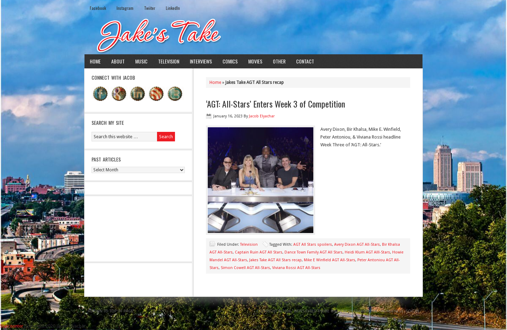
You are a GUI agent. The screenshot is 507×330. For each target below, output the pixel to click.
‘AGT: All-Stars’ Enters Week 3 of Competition (275, 103)
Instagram (125, 8)
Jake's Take (253, 35)
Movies (255, 61)
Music (141, 61)
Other (279, 61)
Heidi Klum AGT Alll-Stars (367, 252)
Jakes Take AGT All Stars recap (275, 260)
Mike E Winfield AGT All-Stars (329, 260)
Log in (412, 311)
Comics (230, 61)
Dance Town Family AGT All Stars (313, 252)
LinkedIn (173, 8)
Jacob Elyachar (262, 116)
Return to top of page (110, 311)
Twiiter (149, 8)
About (118, 61)
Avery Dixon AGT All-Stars (357, 244)
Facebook (98, 8)
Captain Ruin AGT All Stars (258, 252)
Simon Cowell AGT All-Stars (245, 267)
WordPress (391, 311)
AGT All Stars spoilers (312, 244)
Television (168, 61)
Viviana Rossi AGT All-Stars (296, 267)
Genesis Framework (357, 311)
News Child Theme (312, 311)
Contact (305, 61)
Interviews (201, 61)
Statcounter (11, 326)
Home (95, 61)
